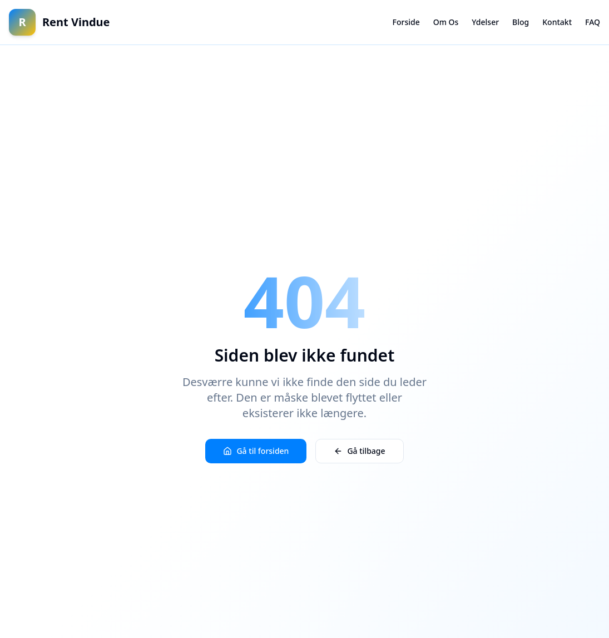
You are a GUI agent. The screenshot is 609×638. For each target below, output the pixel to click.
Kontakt (557, 22)
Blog (520, 22)
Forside (406, 22)
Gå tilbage (359, 451)
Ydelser (485, 22)
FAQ (592, 22)
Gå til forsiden (256, 451)
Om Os (446, 22)
